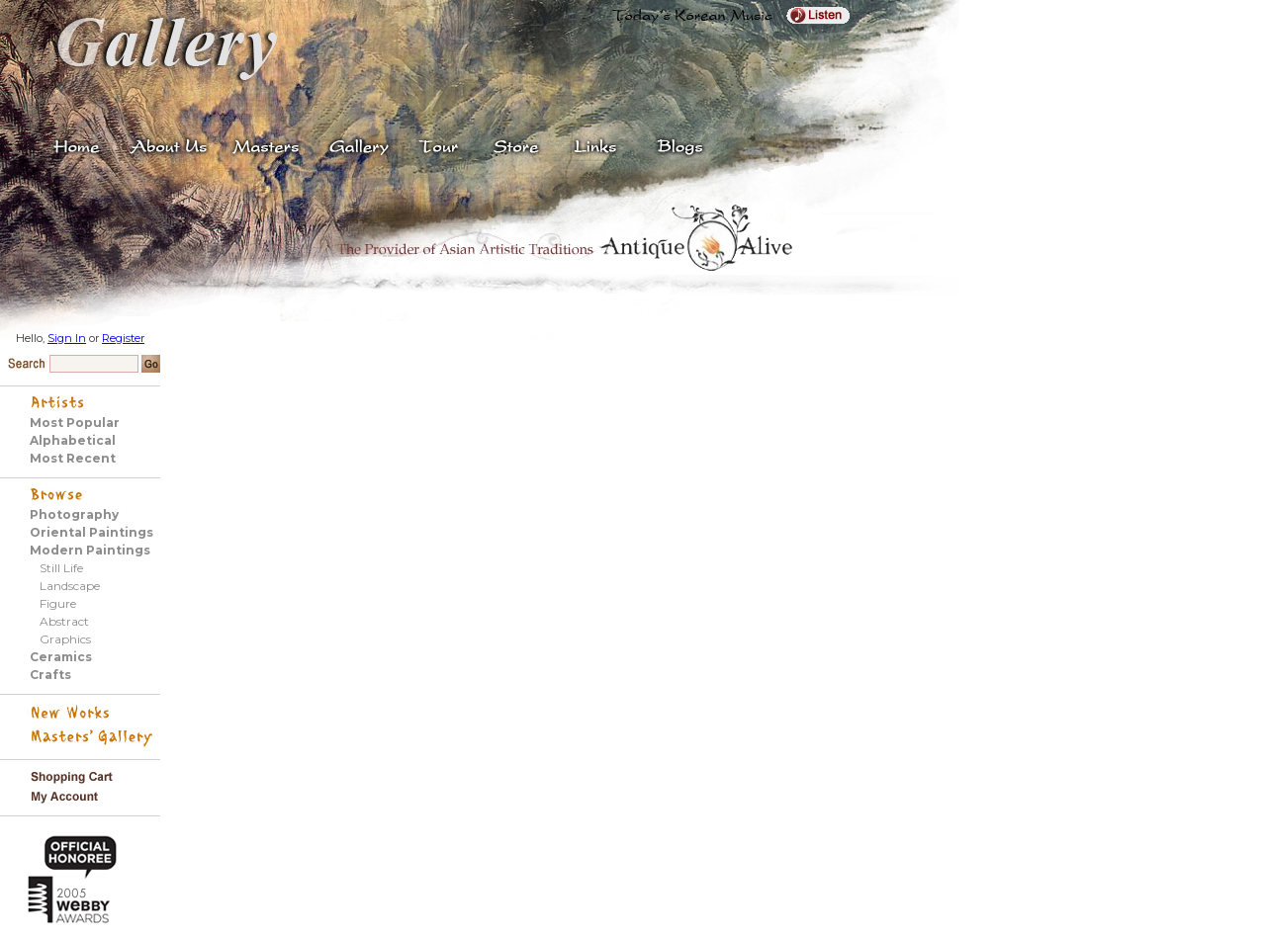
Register (123, 338)
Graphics (65, 639)
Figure (58, 603)
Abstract (64, 621)
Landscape (70, 585)
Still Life (61, 567)
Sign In (66, 338)
